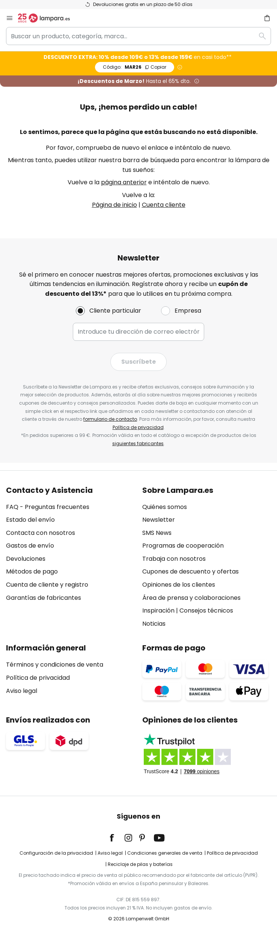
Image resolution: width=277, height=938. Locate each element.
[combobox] (138, 36)
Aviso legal (21, 691)
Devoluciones (25, 558)
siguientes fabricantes (138, 443)
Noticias (154, 623)
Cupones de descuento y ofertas (190, 571)
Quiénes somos (164, 507)
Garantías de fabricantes (43, 597)
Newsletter (158, 519)
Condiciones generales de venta (164, 853)
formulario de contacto (110, 419)
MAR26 (134, 67)
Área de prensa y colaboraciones (191, 597)
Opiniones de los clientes (178, 584)
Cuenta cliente (163, 204)
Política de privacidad (138, 427)
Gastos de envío (30, 545)
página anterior (124, 182)
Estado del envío (30, 519)
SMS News (157, 532)
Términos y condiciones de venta (54, 664)
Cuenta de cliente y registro (47, 584)
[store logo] (48, 18)
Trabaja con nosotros (174, 558)
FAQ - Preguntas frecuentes (47, 507)
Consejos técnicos (206, 610)
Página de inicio (114, 204)
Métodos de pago (32, 571)
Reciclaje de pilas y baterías (140, 864)
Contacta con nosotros (40, 532)
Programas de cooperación (183, 545)
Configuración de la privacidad (56, 853)
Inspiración (158, 610)
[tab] (70, 557)
